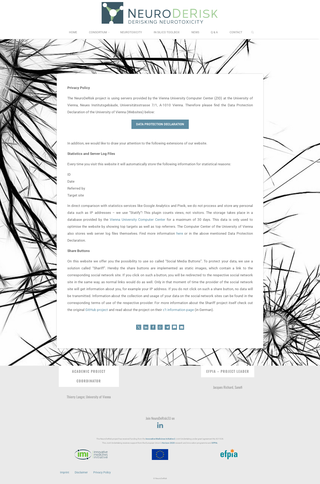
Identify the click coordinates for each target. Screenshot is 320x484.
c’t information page (178, 310)
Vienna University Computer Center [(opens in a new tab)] (137, 220)
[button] (138, 327)
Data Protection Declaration (160, 124)
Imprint (64, 472)
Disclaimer (81, 472)
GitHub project (96, 310)
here (179, 233)
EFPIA (214, 443)
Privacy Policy (102, 472)
